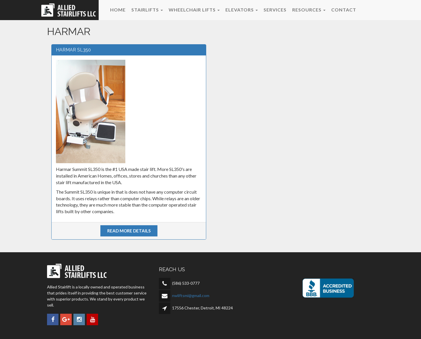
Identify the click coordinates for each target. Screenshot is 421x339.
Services (275, 9)
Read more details (129, 230)
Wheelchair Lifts (194, 9)
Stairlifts (147, 9)
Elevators (241, 9)
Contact (343, 9)
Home (118, 9)
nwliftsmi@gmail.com (190, 295)
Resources (309, 9)
